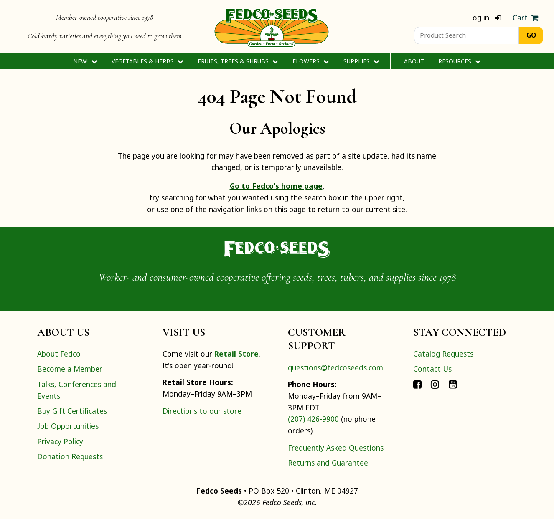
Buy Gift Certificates (72, 411)
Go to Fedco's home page (276, 186)
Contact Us (432, 369)
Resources (459, 61)
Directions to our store (202, 411)
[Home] (271, 27)
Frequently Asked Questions (336, 448)
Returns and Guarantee (328, 463)
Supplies (361, 61)
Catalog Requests (443, 354)
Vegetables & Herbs (147, 61)
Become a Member (69, 369)
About (414, 61)
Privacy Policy (60, 441)
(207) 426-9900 (313, 419)
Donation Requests (70, 456)
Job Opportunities (68, 426)
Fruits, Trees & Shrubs (238, 61)
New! (85, 61)
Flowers (310, 61)
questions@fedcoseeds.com (335, 367)
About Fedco (59, 354)
